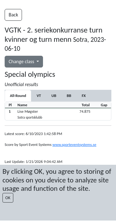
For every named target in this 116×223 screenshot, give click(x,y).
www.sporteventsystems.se (74, 144)
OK (8, 197)
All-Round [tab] (18, 95)
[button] (58, 114)
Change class (22, 61)
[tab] (38, 95)
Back (13, 15)
